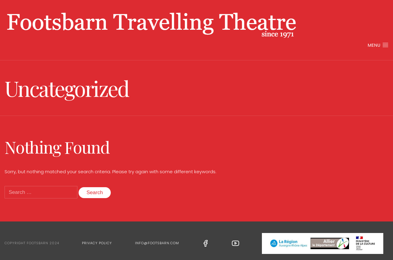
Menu (378, 45)
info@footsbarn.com (157, 243)
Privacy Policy (97, 243)
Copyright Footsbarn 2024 (32, 243)
